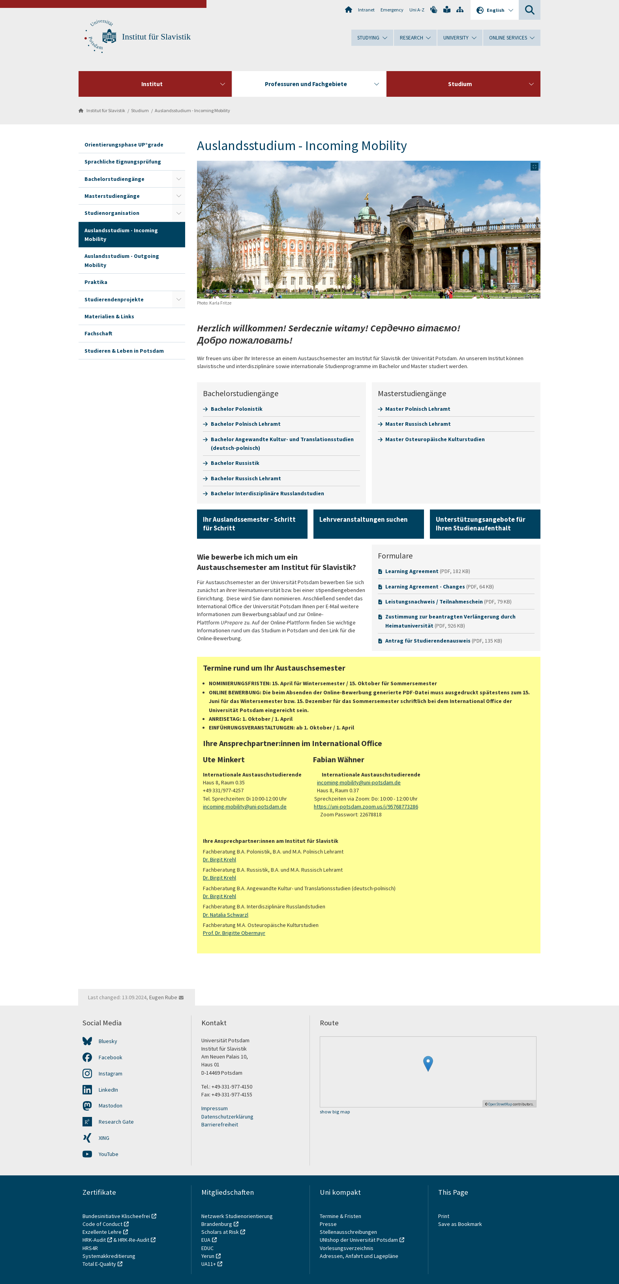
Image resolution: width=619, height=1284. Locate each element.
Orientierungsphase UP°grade (123, 144)
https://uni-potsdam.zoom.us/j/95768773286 (366, 806)
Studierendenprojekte (114, 299)
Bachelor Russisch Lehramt (246, 478)
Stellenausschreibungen (348, 1231)
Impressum (214, 1108)
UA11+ (208, 1263)
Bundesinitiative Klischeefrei (116, 1216)
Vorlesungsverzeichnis (347, 1248)
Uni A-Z (416, 10)
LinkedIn (108, 1089)
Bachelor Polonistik (237, 408)
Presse (329, 1224)
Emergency (392, 10)
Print (443, 1216)
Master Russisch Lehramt (418, 423)
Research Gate (116, 1121)
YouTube (108, 1154)
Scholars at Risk (220, 1231)
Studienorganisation (111, 212)
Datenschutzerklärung (227, 1116)
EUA (205, 1239)
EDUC (207, 1248)
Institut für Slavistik (156, 36)
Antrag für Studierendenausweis (428, 640)
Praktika (95, 282)
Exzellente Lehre (102, 1231)
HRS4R (90, 1248)
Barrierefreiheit (219, 1124)
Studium (140, 110)
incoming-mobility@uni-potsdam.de (359, 782)
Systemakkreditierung (109, 1256)
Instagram (110, 1073)
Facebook (110, 1057)
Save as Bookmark (460, 1224)
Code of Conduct (102, 1224)
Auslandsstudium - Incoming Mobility (192, 110)
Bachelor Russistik (235, 462)
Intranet (366, 10)
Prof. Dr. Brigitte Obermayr (234, 932)
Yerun (207, 1256)
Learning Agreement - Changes (425, 586)
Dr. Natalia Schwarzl (225, 914)
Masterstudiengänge (112, 195)
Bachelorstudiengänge (114, 178)
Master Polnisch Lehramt (417, 408)
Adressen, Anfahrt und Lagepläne (359, 1256)
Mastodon (110, 1105)
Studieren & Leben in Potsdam (124, 350)
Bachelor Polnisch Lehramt (246, 423)
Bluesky (108, 1041)
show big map (335, 1112)
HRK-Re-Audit (133, 1239)
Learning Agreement (412, 571)
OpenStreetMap (500, 1104)
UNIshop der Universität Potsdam (359, 1239)
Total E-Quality (99, 1263)
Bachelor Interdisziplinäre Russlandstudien (267, 493)
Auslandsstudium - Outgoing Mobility (121, 260)
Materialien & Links (109, 316)
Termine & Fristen (341, 1216)
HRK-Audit (94, 1239)
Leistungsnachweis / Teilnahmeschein (434, 601)
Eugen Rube (163, 997)
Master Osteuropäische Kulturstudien (435, 439)
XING (104, 1137)
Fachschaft (98, 333)
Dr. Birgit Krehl (219, 859)
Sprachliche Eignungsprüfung (122, 161)
